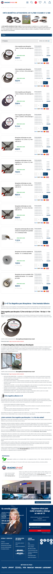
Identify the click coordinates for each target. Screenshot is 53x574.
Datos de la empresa (32, 557)
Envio (21, 60)
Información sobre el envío (20, 543)
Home (2, 7)
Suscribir (44, 530)
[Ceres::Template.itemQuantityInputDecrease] (36, 59)
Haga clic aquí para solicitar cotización (16, 341)
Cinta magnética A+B (8, 7)
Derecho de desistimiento (6, 547)
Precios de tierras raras (32, 550)
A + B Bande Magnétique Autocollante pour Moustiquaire (17, 345)
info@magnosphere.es (11, 475)
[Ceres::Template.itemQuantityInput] (38, 59)
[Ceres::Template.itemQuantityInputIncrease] (41, 59)
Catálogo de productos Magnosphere (43, 502)
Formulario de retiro (5, 549)
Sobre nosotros (31, 545)
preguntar (48, 55)
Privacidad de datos (32, 555)
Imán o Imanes (31, 546)
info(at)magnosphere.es (41, 474)
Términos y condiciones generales (32, 553)
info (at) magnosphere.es (25, 448)
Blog (29, 543)
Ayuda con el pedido (5, 543)
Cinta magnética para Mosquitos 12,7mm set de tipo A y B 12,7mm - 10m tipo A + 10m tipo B (25, 312)
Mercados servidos (32, 548)
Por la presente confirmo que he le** (35, 527)
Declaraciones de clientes (6, 545)
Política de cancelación (20, 546)
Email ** (31, 523)
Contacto (3, 541)
